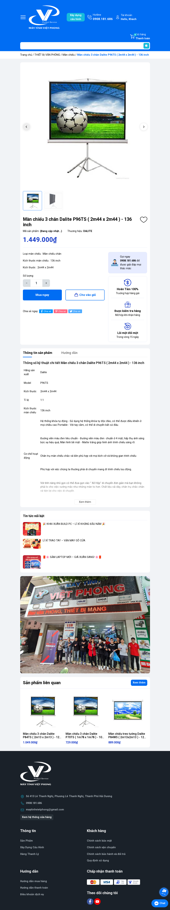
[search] (146, 46)
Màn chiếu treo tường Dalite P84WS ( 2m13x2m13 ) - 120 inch (127, 737)
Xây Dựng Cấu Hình (32, 847)
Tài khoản (128, 17)
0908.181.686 (34, 803)
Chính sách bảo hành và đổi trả (106, 854)
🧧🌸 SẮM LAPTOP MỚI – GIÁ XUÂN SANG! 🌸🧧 (72, 557)
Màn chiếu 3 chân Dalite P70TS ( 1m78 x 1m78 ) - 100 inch (85, 737)
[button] (143, 126)
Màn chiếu (69, 54)
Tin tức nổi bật (33, 516)
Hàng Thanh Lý (29, 854)
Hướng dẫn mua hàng (33, 881)
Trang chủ (26, 54)
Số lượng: (28, 275)
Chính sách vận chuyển (101, 847)
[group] (85, 127)
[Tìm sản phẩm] (85, 45)
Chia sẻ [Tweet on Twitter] (74, 311)
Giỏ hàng (141, 37)
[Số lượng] (36, 283)
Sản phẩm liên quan (42, 682)
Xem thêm (139, 682)
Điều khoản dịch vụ (32, 894)
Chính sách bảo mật (99, 840)
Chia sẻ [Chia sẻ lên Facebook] (45, 311)
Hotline (103, 17)
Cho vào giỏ (87, 295)
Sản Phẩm (26, 840)
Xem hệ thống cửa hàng (37, 817)
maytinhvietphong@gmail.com (45, 809)
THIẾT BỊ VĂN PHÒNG (47, 54)
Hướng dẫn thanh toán (34, 887)
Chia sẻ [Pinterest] (60, 311)
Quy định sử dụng (98, 860)
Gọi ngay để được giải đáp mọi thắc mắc (130, 262)
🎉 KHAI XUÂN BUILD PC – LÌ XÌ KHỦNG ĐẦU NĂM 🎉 (74, 524)
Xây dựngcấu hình (75, 17)
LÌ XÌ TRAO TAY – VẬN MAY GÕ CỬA (64, 540)
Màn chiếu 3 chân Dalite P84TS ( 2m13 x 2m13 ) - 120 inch (42, 737)
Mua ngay (42, 295)
